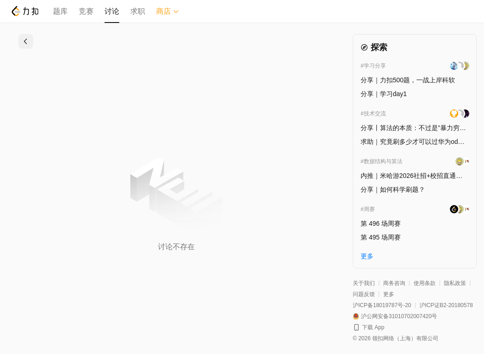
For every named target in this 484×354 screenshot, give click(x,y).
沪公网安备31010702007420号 (399, 316)
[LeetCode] (24, 11)
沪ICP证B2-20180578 (446, 305)
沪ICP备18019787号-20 (382, 305)
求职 (137, 11)
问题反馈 (364, 294)
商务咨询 (394, 283)
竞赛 (86, 11)
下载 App (373, 327)
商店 (167, 11)
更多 (388, 294)
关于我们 (364, 283)
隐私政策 (455, 283)
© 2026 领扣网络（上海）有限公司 (395, 338)
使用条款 (425, 283)
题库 (60, 11)
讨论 (112, 11)
